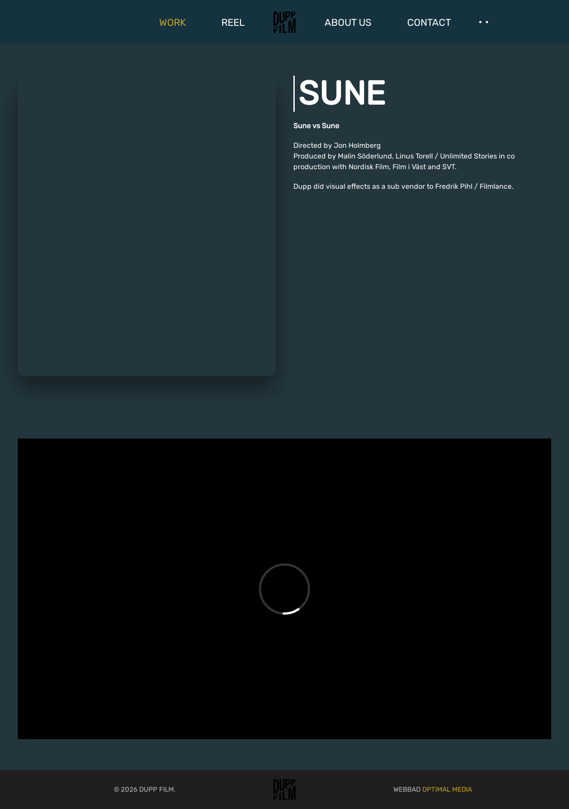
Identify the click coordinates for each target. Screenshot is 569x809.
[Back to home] (284, 22)
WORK (172, 22)
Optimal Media (447, 789)
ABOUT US (348, 22)
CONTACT (429, 22)
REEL (232, 22)
